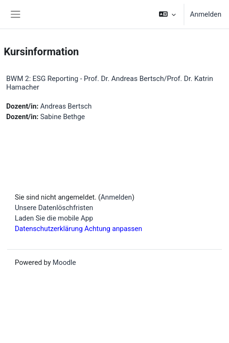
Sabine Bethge (62, 116)
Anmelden (205, 14)
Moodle (64, 262)
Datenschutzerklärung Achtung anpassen (78, 228)
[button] (167, 14)
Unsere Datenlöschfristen (54, 207)
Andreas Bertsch (65, 106)
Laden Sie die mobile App (54, 218)
